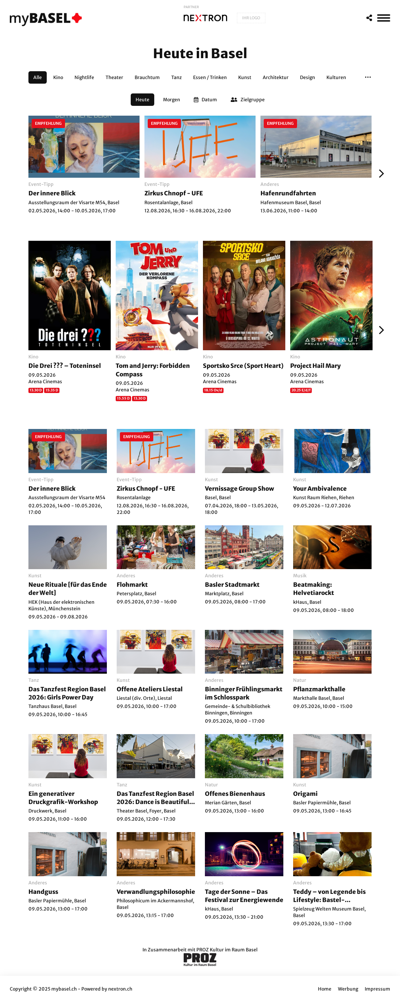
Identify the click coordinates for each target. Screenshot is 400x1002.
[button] (368, 77)
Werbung (348, 989)
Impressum (377, 989)
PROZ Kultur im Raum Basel (227, 950)
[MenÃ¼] (383, 18)
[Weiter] (380, 173)
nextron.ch (120, 989)
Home (324, 989)
